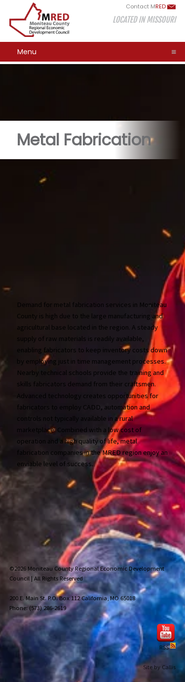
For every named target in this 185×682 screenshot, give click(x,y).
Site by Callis (159, 667)
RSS (167, 647)
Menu (96, 52)
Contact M (151, 6)
